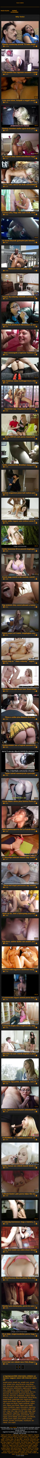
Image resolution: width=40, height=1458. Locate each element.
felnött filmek (7, 1399)
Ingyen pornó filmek (7, 1438)
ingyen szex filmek (13, 1405)
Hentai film (26, 1439)
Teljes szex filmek (26, 1448)
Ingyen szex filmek (6, 1435)
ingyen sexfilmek (24, 1403)
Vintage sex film (34, 1441)
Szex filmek (16, 1441)
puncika (11, 1420)
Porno (26, 1454)
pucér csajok (12, 1418)
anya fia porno (20, 1384)
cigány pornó (27, 1388)
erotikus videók (8, 1397)
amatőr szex (25, 1382)
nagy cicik (10, 1411)
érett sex (6, 1396)
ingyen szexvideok (22, 1407)
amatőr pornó (7, 1382)
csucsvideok (7, 1392)
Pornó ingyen (30, 1444)
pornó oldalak (12, 1417)
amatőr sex (16, 1382)
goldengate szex (17, 1399)
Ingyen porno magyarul (26, 1435)
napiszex (31, 1413)
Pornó (25, 1446)
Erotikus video (10, 1439)
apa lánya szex (30, 1386)
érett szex (13, 1396)
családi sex (10, 1390)
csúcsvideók (16, 1392)
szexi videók (13, 1427)
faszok (16, 1397)
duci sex (32, 1392)
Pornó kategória (14, 11)
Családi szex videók (25, 1452)
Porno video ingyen (33, 1436)
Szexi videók (20, 3)
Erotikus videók (5, 1448)
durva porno (14, 1394)
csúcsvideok (25, 1392)
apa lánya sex (19, 1386)
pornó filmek (25, 1415)
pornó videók (22, 1417)
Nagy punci (16, 1435)
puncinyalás (19, 1420)
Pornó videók (9, 1441)
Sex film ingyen (18, 1438)
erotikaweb (20, 1396)
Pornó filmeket (6, 1449)
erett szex (14, 1451)
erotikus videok (30, 1396)
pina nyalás (16, 1415)
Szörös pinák (16, 1442)
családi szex (19, 1390)
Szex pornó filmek (16, 1448)
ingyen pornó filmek (9, 1401)
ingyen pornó (28, 1399)
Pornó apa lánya (22, 1436)
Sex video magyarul (6, 1442)
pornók (5, 1418)
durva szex (29, 1394)
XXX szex (26, 1438)
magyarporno (15, 1409)
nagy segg (27, 1411)
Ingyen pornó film (14, 1445)
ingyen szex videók (26, 1405)
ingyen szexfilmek (9, 1407)
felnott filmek (32, 1397)
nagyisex (9, 1413)
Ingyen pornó (21, 1451)
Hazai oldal (5, 10)
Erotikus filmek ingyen (26, 1445)
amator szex (11, 1384)
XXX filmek (35, 1448)
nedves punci (7, 1415)
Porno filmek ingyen (16, 1449)
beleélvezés (18, 1388)
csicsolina (27, 1390)
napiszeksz (24, 1413)
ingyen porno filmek (23, 1401)
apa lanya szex (8, 1388)
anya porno (10, 1386)
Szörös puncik (25, 1441)
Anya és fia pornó (12, 1436)
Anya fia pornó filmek (17, 1446)
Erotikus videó (10, 1444)
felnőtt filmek (23, 1397)
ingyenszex (6, 1409)
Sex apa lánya (18, 1439)
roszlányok (27, 1420)
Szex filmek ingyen (26, 1442)
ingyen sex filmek (12, 1403)
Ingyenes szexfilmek (13, 1452)
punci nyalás (22, 1418)
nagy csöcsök (18, 1411)
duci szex (6, 1394)
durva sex (22, 1394)
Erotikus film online (20, 1444)
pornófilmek (31, 1417)
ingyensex (32, 1407)
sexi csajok (11, 1422)
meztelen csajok (26, 1409)
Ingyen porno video (28, 1449)
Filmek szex (29, 1451)
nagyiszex (16, 1413)
